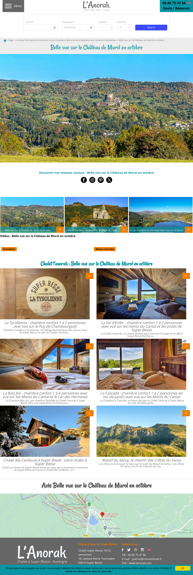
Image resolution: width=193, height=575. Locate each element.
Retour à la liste (105, 249)
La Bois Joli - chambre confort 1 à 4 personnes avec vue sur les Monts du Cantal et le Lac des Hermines (44, 395)
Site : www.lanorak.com (137, 563)
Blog (11, 40)
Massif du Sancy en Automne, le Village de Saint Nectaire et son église (92, 231)
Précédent (9, 249)
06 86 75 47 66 (174, 3)
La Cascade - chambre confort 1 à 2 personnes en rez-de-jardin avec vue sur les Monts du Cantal (141, 395)
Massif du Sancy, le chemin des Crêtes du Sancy (141, 460)
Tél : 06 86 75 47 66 (134, 555)
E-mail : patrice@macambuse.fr (142, 559)
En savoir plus (105, 571)
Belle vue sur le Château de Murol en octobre (141, 40)
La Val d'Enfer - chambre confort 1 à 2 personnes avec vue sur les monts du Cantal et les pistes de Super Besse (141, 326)
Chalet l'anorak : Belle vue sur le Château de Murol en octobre (96, 263)
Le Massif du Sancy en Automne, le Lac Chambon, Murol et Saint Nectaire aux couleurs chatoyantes (65, 40)
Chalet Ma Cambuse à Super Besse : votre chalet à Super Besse (44, 462)
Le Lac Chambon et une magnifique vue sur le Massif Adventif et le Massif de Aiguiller (156, 231)
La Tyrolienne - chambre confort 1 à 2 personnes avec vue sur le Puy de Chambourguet (44, 324)
